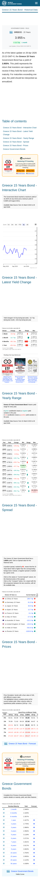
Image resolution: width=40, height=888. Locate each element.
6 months (13, 816)
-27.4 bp (30, 617)
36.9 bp (31, 606)
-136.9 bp (30, 624)
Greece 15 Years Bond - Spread (16, 142)
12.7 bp (31, 609)
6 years (13, 838)
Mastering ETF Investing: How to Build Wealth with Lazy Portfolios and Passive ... (7, 379)
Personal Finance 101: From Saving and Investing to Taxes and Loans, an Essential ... (32, 379)
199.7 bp (30, 599)
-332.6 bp (30, 627)
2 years (13, 824)
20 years (14, 860)
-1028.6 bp (30, 631)
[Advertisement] (20, 18)
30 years (14, 863)
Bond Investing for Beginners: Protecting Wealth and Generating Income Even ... (20, 379)
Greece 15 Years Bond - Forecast (22, 743)
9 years (13, 849)
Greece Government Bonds (14, 149)
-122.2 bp (30, 620)
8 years (13, 845)
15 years (14, 856)
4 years (13, 831)
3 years (13, 827)
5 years (13, 834)
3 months (13, 813)
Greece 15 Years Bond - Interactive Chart (20, 128)
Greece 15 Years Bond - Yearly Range (18, 138)
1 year (13, 820)
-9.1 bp (31, 613)
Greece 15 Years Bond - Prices (15, 145)
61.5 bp (31, 602)
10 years (14, 853)
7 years (13, 842)
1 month (13, 809)
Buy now (20, 171)
